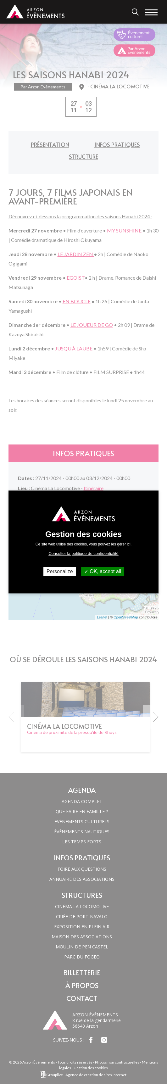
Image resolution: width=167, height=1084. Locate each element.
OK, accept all (102, 571)
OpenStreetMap (126, 617)
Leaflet (102, 617)
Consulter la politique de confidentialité (83, 553)
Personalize (60, 571)
